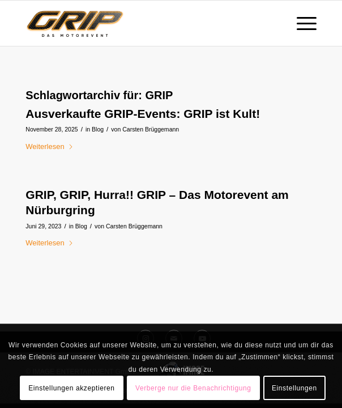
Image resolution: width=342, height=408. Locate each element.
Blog (98, 129)
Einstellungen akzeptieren (71, 388)
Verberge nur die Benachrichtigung (193, 388)
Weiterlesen (49, 146)
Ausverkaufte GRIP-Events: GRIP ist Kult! (142, 113)
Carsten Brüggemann (150, 129)
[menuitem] (301, 23)
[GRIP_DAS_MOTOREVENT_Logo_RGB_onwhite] (141, 23)
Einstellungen (294, 388)
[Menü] (301, 23)
